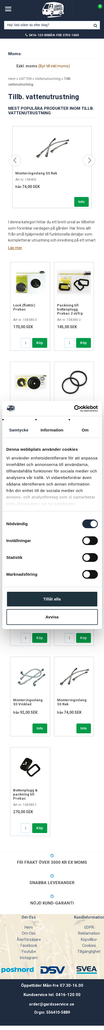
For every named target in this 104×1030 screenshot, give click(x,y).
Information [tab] (52, 430)
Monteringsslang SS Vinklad (28, 702)
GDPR (89, 927)
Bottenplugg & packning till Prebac (25, 794)
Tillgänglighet (88, 951)
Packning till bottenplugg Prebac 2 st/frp (70, 309)
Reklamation (89, 933)
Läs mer (15, 248)
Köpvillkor (89, 939)
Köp (39, 343)
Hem (12, 79)
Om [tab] (85, 430)
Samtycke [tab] (18, 430)
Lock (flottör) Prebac (24, 307)
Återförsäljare (29, 939)
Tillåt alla (52, 599)
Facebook (28, 945)
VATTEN (25, 79)
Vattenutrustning (48, 79)
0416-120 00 (38, 35)
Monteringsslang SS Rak (36, 173)
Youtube (28, 951)
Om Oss (28, 933)
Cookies (89, 945)
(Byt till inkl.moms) (54, 66)
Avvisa (52, 617)
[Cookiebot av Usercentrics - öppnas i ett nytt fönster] (74, 408)
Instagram (29, 958)
